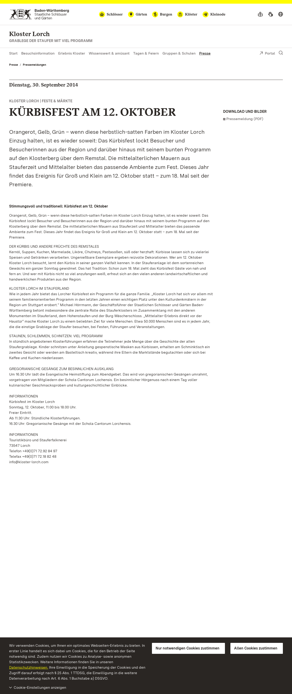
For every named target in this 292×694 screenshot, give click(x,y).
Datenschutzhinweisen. (28, 667)
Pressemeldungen (34, 64)
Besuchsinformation (38, 53)
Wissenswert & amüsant (109, 53)
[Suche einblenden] (281, 53)
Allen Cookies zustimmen (255, 648)
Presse (205, 53)
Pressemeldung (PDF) (244, 119)
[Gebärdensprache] (270, 14)
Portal (267, 53)
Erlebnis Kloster (71, 53)
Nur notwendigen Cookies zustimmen (187, 648)
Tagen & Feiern (146, 53)
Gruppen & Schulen (179, 53)
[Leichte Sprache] (260, 14)
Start (13, 53)
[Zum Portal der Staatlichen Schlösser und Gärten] (39, 14)
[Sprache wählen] (280, 14)
